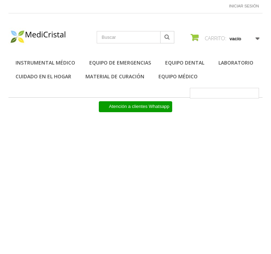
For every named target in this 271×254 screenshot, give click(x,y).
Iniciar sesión (244, 6)
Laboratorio (235, 62)
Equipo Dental (184, 62)
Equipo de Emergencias (120, 62)
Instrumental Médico (45, 62)
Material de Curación (114, 76)
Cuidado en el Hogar (43, 76)
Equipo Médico (178, 76)
